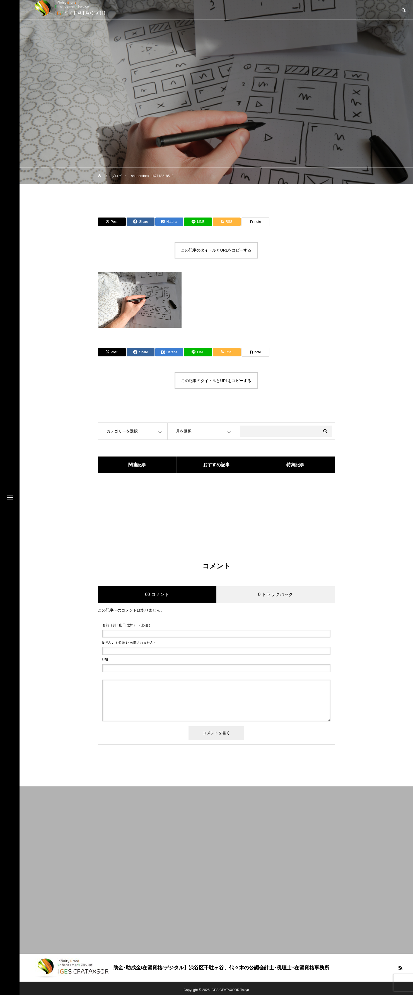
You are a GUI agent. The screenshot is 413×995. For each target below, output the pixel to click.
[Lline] (198, 222)
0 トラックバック (275, 594)
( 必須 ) (126, 625)
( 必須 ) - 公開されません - (129, 642)
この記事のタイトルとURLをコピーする (216, 250)
